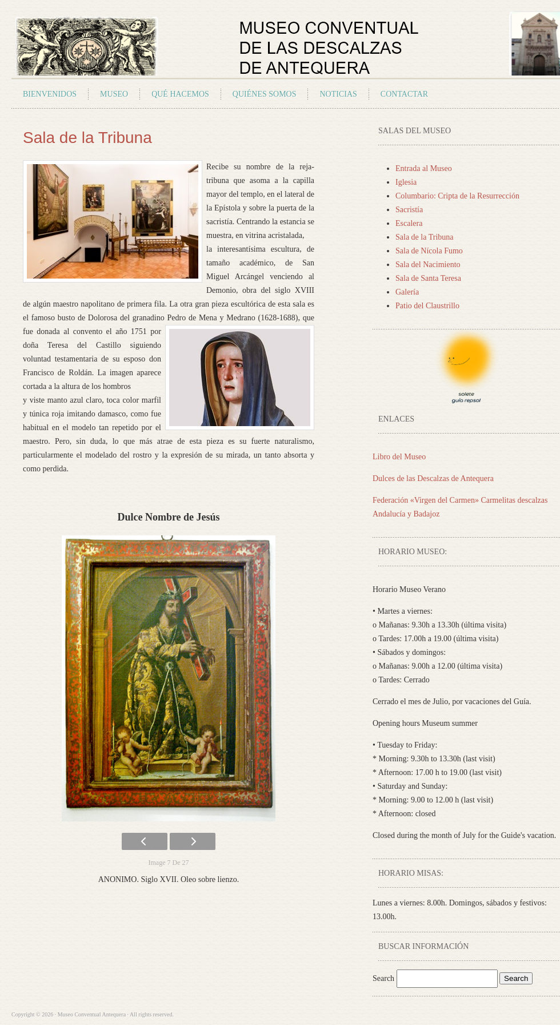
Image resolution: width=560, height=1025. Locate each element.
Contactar (404, 94)
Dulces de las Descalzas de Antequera (433, 478)
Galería (407, 292)
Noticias (338, 94)
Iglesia (406, 182)
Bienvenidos (50, 94)
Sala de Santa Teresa (428, 278)
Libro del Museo (399, 456)
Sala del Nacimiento (428, 264)
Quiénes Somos (265, 94)
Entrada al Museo (423, 168)
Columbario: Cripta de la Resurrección (457, 196)
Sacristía (409, 209)
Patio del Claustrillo (427, 305)
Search (385, 978)
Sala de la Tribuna (424, 237)
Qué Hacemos (180, 94)
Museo (114, 94)
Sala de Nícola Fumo (429, 251)
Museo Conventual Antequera (145, 43)
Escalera (408, 223)
